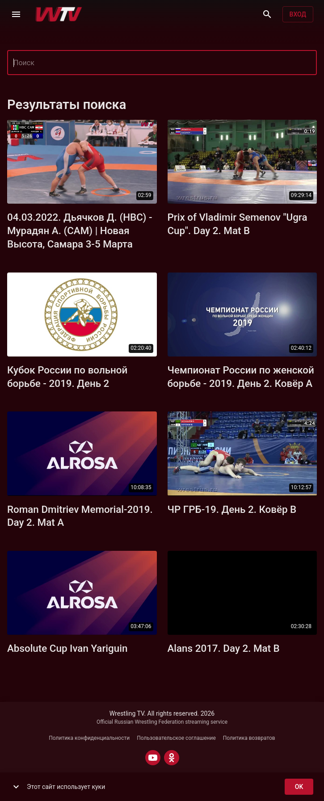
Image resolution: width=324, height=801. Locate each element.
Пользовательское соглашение (176, 738)
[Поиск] (267, 14)
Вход (298, 14)
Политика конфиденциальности (89, 738)
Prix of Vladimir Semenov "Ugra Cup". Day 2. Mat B (237, 223)
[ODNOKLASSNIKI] (171, 757)
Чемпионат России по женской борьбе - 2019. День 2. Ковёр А (241, 376)
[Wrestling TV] (58, 14)
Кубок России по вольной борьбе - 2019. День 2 (67, 376)
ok (299, 787)
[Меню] (16, 14)
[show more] (16, 786)
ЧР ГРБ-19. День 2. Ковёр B (232, 509)
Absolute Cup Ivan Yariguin (67, 648)
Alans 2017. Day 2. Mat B (224, 648)
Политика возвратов (249, 738)
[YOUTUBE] (152, 757)
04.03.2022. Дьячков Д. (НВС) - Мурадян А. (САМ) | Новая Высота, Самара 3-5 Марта (79, 230)
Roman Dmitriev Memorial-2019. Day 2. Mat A (80, 515)
